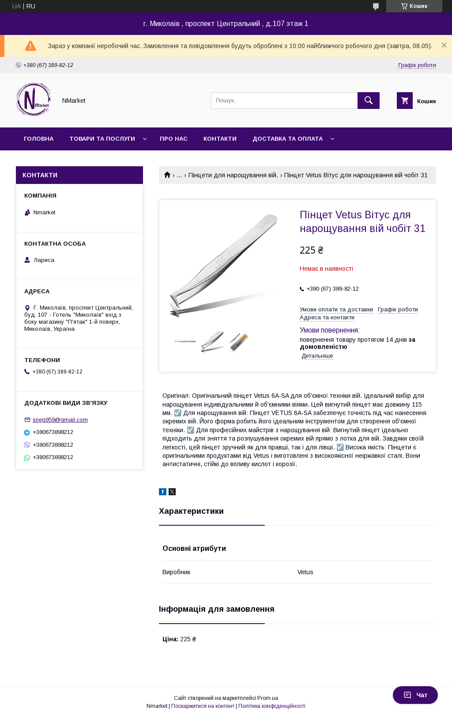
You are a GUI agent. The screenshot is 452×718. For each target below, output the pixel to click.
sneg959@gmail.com (60, 419)
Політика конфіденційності (271, 706)
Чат (415, 695)
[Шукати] (369, 100)
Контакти (220, 138)
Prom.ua (267, 698)
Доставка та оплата (287, 138)
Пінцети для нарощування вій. (233, 175)
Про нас (174, 138)
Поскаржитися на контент (202, 706)
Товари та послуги (102, 138)
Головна (38, 138)
